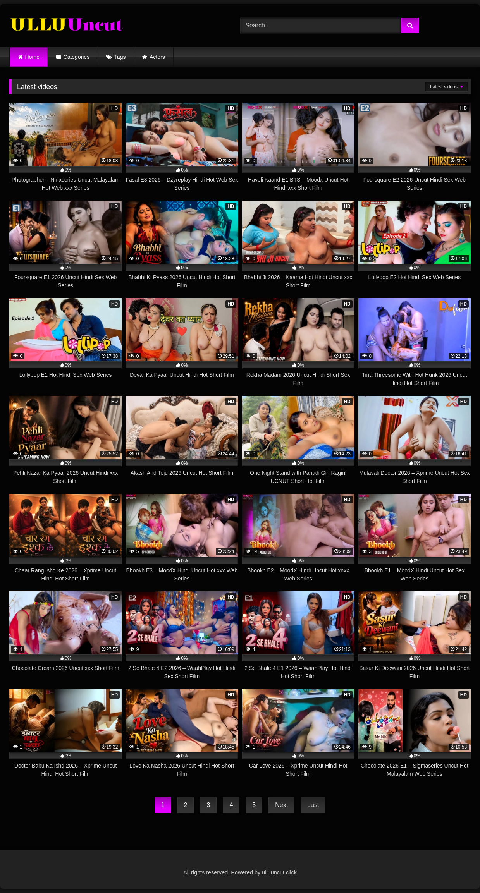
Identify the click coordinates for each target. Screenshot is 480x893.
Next (281, 805)
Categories (77, 57)
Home (32, 57)
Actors (157, 57)
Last (313, 805)
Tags (120, 57)
